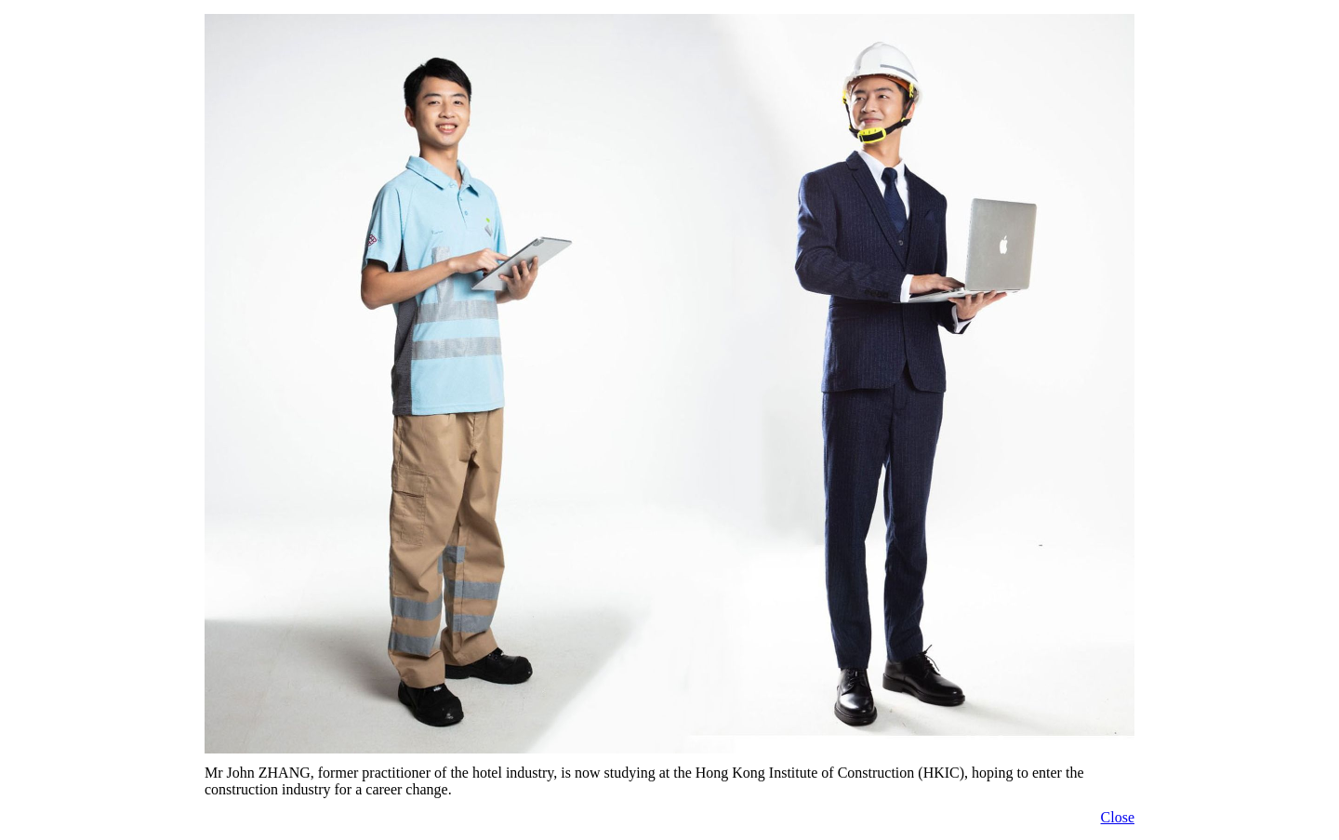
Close (1117, 817)
